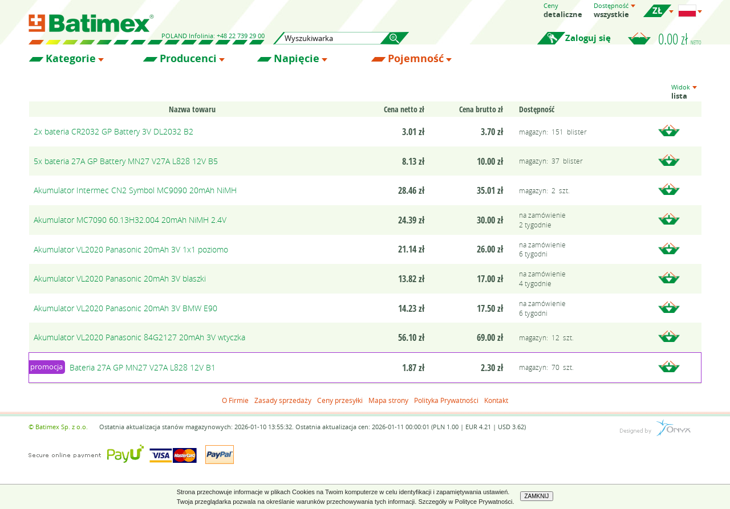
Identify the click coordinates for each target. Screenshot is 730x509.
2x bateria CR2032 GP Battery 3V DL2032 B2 (113, 131)
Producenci (188, 59)
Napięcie (296, 59)
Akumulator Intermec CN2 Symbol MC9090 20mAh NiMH (135, 190)
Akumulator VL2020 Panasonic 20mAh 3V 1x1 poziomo (131, 249)
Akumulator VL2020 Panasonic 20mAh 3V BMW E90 (125, 308)
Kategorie (71, 59)
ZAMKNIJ (537, 496)
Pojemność (416, 59)
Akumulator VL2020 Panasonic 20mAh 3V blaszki (120, 278)
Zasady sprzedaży (282, 400)
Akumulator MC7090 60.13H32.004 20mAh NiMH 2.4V (130, 219)
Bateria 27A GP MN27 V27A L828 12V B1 (143, 367)
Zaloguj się (588, 38)
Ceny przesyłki (340, 400)
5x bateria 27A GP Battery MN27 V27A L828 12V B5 (126, 161)
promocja (46, 366)
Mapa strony (388, 400)
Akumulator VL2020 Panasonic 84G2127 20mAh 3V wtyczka (139, 337)
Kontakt (496, 400)
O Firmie (235, 400)
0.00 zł (679, 38)
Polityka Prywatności (446, 400)
